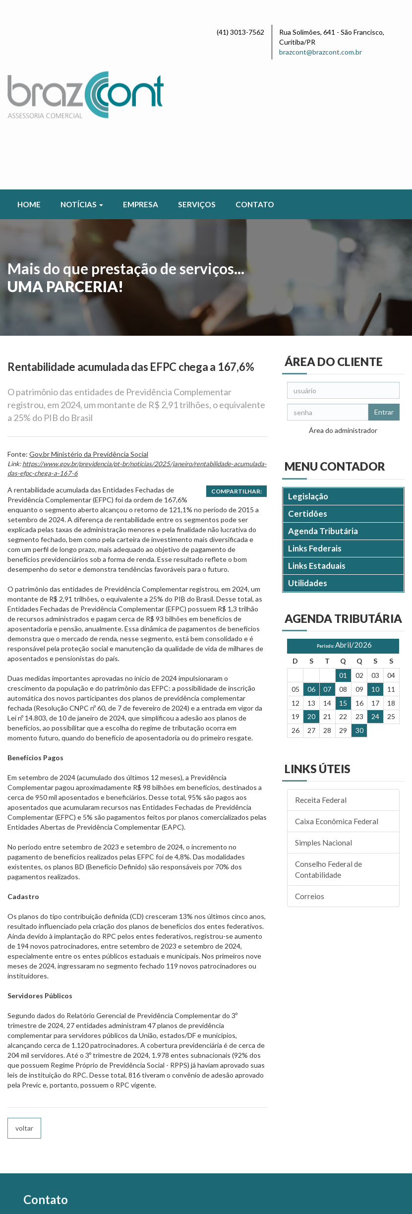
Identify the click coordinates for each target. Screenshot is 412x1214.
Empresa (140, 81)
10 (375, 566)
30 (359, 608)
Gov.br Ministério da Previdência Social (88, 331)
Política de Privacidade (88, 1198)
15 (343, 580)
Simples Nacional (323, 720)
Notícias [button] (81, 81)
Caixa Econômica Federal (336, 698)
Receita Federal (321, 677)
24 (375, 594)
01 (343, 552)
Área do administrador (343, 308)
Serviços (197, 81)
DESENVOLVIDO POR (341, 1187)
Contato (254, 81)
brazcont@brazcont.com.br (320, 52)
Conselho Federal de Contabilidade (328, 747)
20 (311, 594)
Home (29, 81)
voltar (24, 1005)
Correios (309, 773)
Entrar (384, 289)
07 (327, 566)
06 (311, 566)
